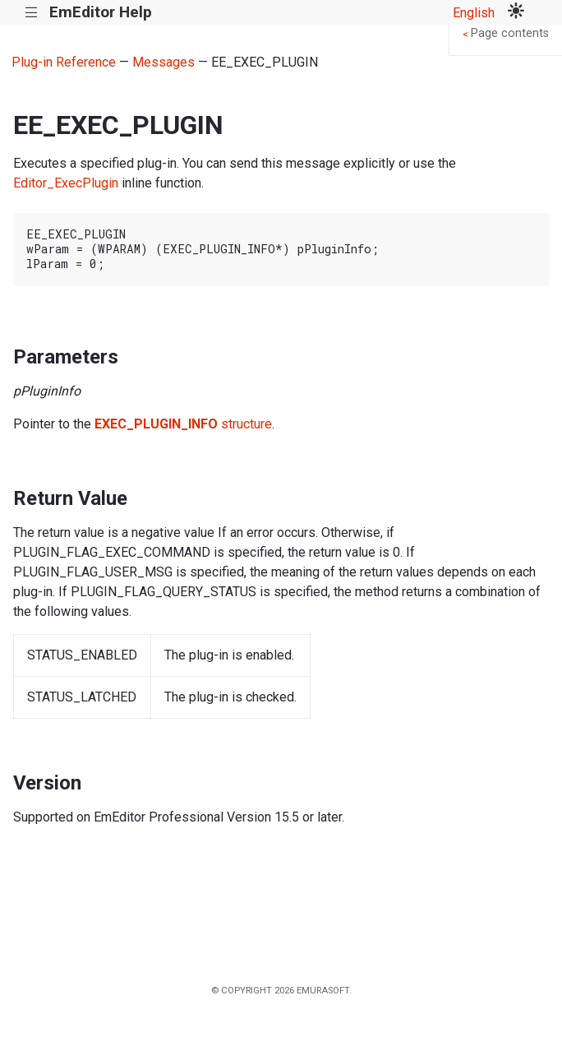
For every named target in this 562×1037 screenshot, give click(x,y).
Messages (163, 62)
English (474, 13)
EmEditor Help (100, 11)
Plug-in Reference (64, 62)
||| (31, 13)
